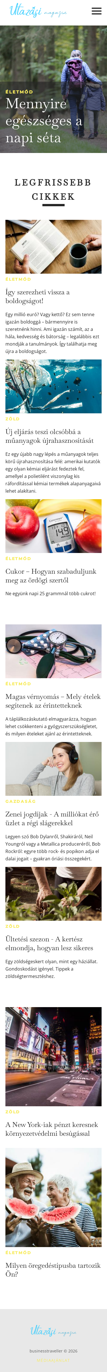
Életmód (19, 92)
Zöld (12, 419)
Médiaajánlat (53, 1360)
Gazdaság (20, 801)
